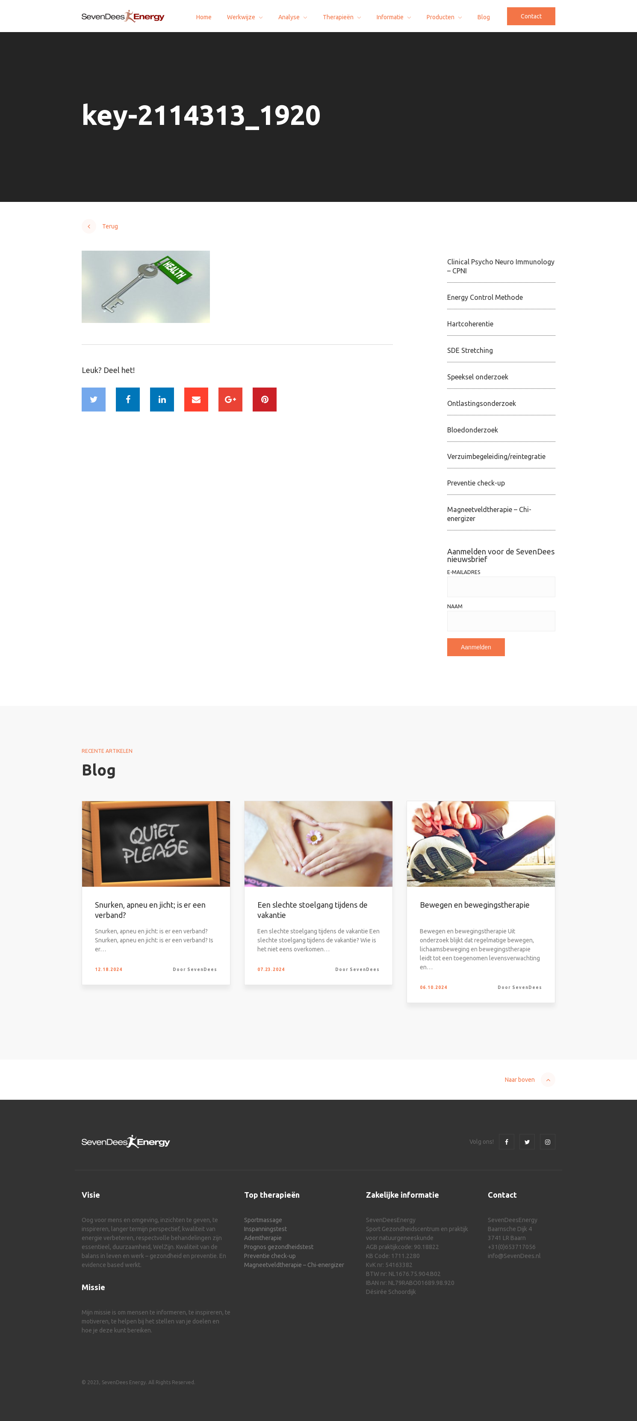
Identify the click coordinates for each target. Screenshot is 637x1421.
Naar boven (520, 1080)
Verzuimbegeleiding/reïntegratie (496, 456)
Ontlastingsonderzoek (481, 403)
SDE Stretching (470, 350)
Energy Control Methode (485, 297)
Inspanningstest (265, 1229)
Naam (455, 606)
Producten (440, 17)
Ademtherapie (263, 1237)
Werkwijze (241, 17)
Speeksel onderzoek (477, 377)
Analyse (289, 17)
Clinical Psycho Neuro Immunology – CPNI (500, 266)
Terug (110, 226)
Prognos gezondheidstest (278, 1246)
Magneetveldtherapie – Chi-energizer (489, 514)
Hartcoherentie (470, 324)
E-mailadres (463, 572)
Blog (484, 17)
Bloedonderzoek (472, 430)
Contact (531, 16)
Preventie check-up (476, 483)
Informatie (390, 17)
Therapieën (338, 17)
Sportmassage (263, 1220)
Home (204, 17)
